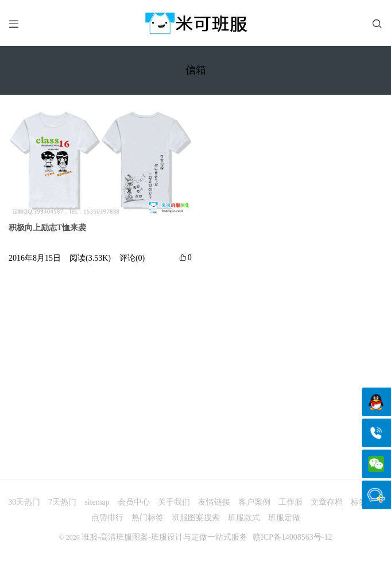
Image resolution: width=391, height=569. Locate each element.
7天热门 (62, 502)
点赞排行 (107, 517)
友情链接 (214, 502)
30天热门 (24, 502)
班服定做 (284, 517)
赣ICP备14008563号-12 (292, 537)
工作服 (290, 502)
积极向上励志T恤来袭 (47, 227)
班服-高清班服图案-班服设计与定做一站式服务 (164, 537)
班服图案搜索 (196, 517)
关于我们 (174, 502)
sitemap (97, 502)
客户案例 (254, 502)
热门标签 (147, 517)
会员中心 (134, 502)
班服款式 (244, 517)
